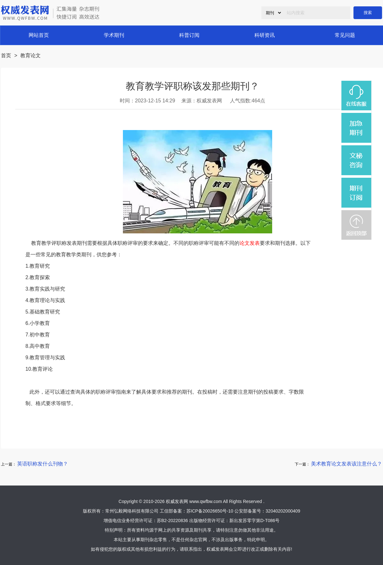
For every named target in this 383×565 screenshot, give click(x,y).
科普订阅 (189, 35)
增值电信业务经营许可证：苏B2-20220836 (146, 520)
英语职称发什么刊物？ (42, 463)
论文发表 (249, 243)
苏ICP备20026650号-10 (209, 510)
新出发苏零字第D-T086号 (254, 520)
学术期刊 (114, 35)
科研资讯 (264, 35)
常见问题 (345, 35)
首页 (6, 55)
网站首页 (39, 35)
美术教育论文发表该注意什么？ (346, 463)
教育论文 (30, 55)
